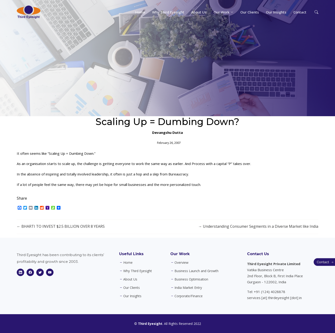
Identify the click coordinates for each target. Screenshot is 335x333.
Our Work (180, 254)
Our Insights (276, 12)
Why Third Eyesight (168, 12)
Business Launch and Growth (196, 271)
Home (140, 12)
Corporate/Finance (188, 296)
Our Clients (249, 12)
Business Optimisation (191, 279)
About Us (199, 12)
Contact (299, 12)
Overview (181, 262)
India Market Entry (188, 287)
